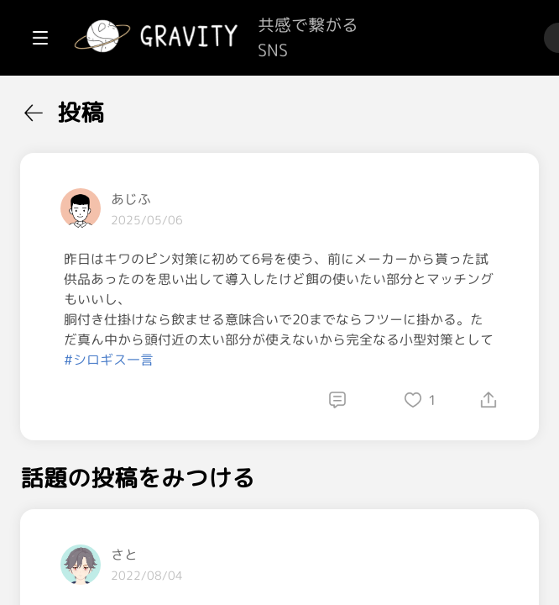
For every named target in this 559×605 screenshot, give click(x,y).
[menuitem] (100, 107)
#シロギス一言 (310, 440)
